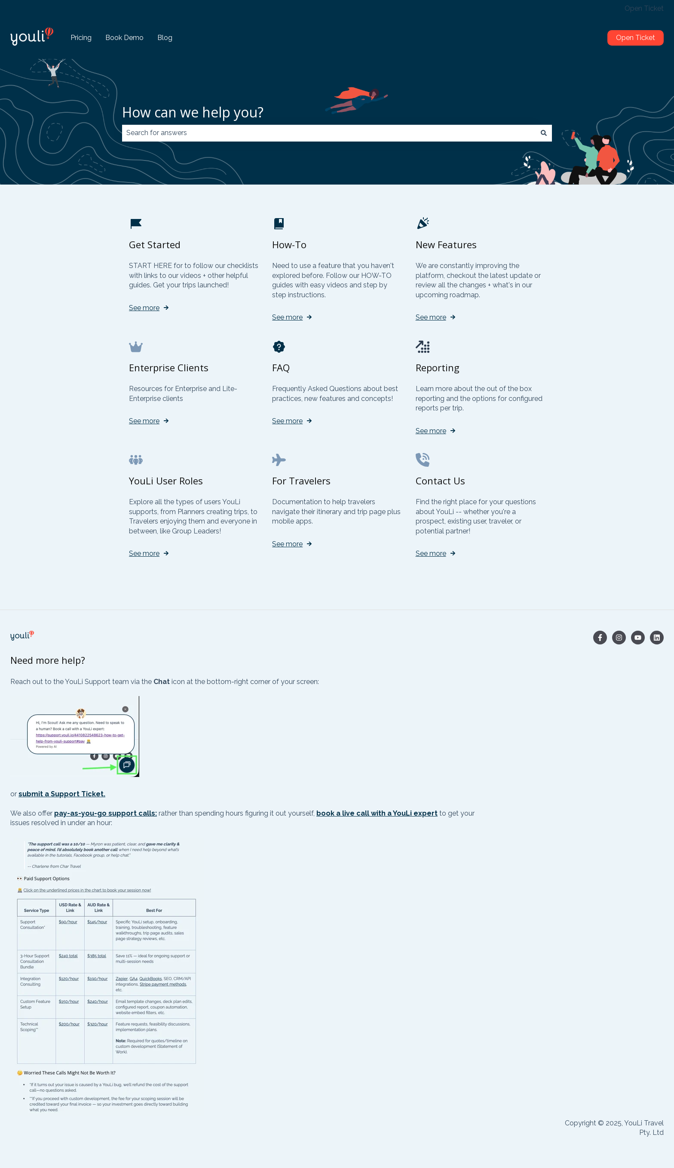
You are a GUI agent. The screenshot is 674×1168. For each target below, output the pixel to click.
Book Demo (124, 38)
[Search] (544, 133)
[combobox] (329, 133)
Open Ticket (644, 8)
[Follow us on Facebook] (600, 637)
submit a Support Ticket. (61, 794)
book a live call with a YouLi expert (377, 813)
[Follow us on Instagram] (619, 637)
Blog (164, 38)
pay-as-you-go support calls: (105, 813)
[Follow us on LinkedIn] (657, 637)
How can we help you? (192, 112)
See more (144, 308)
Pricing (81, 38)
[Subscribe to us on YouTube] (638, 637)
